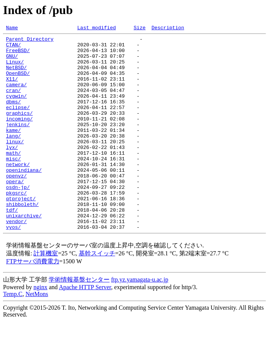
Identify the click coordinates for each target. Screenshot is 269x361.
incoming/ (19, 136)
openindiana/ (24, 198)
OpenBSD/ (18, 82)
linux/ (15, 164)
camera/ (16, 95)
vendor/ (16, 259)
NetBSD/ (16, 75)
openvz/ (16, 205)
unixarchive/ (24, 253)
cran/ (13, 102)
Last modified (96, 28)
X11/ (12, 89)
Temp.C (12, 334)
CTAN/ (13, 47)
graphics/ (19, 130)
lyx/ (12, 171)
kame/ (13, 150)
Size (139, 28)
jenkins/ (18, 143)
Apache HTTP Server (85, 327)
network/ (18, 191)
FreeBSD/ (18, 54)
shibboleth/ (22, 239)
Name (12, 28)
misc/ (13, 184)
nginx (40, 327)
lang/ (13, 157)
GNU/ (12, 61)
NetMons (36, 334)
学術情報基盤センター (79, 319)
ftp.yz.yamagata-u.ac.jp (139, 319)
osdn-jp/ (18, 218)
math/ (13, 177)
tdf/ (12, 246)
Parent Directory (30, 41)
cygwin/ (16, 109)
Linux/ (15, 68)
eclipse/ (18, 123)
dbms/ (13, 116)
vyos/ (13, 266)
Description (167, 28)
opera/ (15, 212)
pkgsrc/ (16, 225)
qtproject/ (21, 232)
